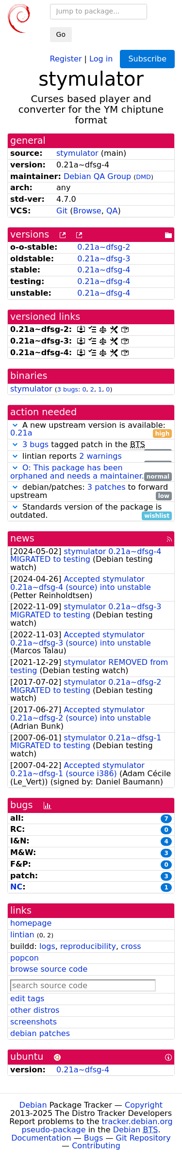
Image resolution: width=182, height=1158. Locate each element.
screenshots (33, 1021)
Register (66, 58)
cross (131, 946)
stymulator (77, 153)
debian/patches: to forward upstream (91, 491)
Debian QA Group (97, 176)
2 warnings (100, 456)
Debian (33, 1105)
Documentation (41, 1138)
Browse (87, 210)
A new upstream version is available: (91, 429)
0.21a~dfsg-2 (103, 247)
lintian (22, 934)
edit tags (27, 998)
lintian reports (91, 456)
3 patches (106, 487)
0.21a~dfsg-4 (103, 269)
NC (16, 886)
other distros (34, 1010)
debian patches (40, 1033)
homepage (30, 923)
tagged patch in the (91, 445)
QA (112, 210)
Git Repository (143, 1138)
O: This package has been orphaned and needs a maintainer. (77, 472)
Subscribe (147, 58)
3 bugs (67, 389)
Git (61, 210)
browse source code (48, 969)
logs (47, 946)
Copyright (144, 1105)
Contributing (96, 1145)
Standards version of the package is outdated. (91, 511)
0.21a (21, 432)
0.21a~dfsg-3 (103, 258)
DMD (143, 176)
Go (61, 34)
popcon (24, 957)
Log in (101, 58)
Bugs (93, 1138)
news (22, 538)
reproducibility (88, 946)
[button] (15, 425)
